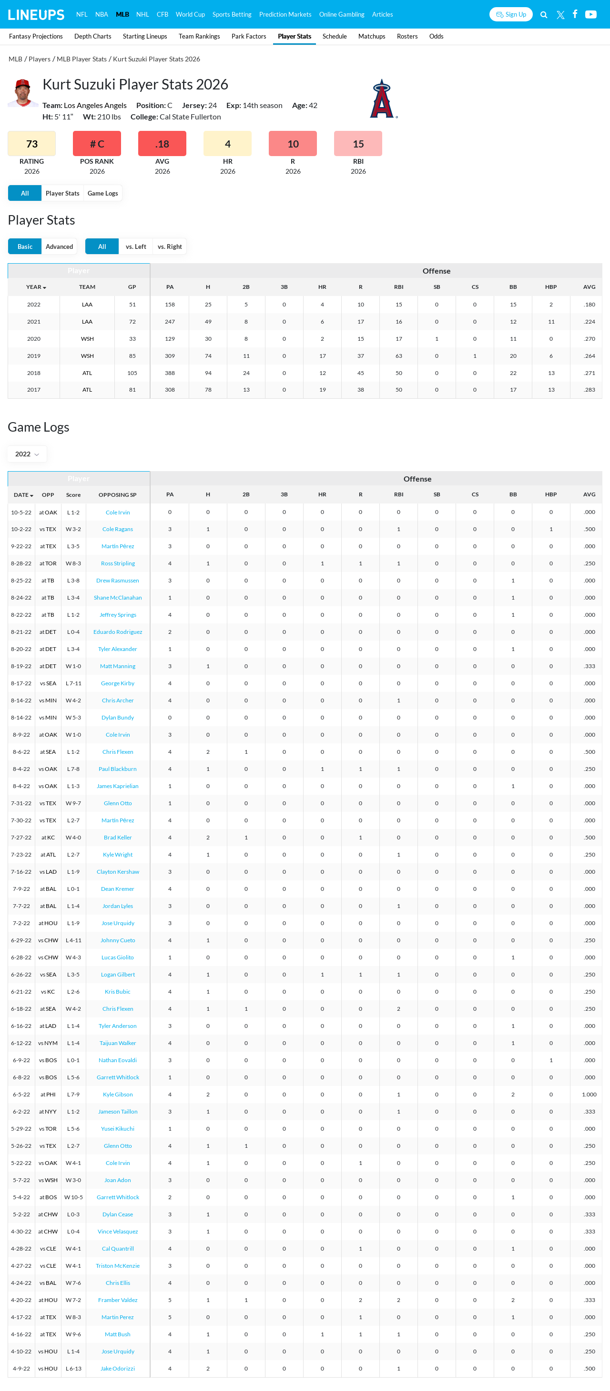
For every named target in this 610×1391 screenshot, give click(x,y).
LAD (51, 871)
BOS (51, 1060)
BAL (51, 888)
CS (475, 286)
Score (73, 494)
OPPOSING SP (118, 494)
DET (50, 631)
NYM (51, 1042)
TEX (51, 529)
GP (132, 286)
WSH (87, 338)
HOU (51, 923)
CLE (51, 1248)
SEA (51, 683)
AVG (589, 286)
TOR (51, 563)
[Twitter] (561, 14)
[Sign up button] (511, 14)
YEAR (33, 286)
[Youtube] (590, 14)
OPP (48, 494)
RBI (399, 286)
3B (284, 286)
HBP (551, 286)
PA (170, 286)
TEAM (87, 286)
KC (51, 837)
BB (513, 286)
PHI (51, 1094)
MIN (51, 700)
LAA (87, 304)
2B (246, 286)
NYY (51, 1111)
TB (50, 580)
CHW (51, 940)
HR (322, 286)
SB (437, 286)
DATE (21, 494)
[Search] (544, 14)
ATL (87, 372)
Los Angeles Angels (95, 104)
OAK (51, 512)
